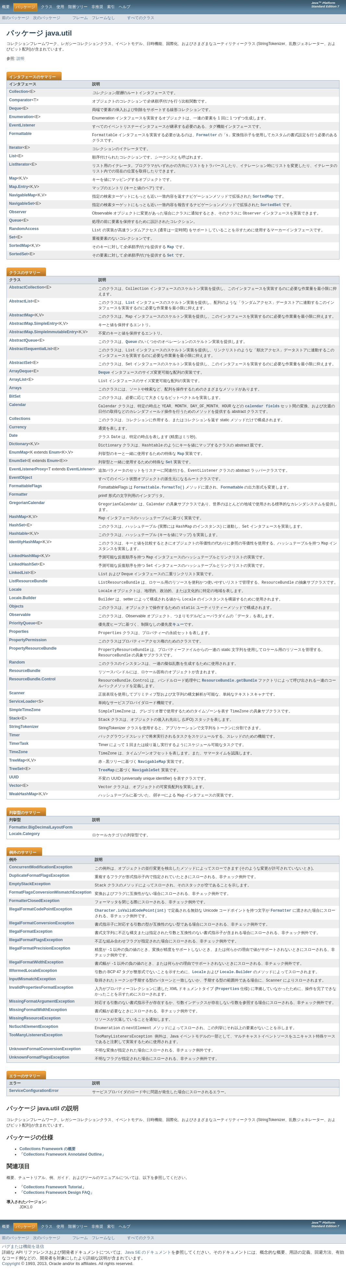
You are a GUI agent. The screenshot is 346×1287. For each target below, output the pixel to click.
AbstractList (20, 304)
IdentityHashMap (25, 550)
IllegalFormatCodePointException (40, 923)
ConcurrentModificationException (40, 881)
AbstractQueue (23, 343)
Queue (15, 221)
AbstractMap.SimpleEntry (33, 326)
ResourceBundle (25, 682)
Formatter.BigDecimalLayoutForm (41, 841)
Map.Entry (18, 187)
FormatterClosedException (34, 915)
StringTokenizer (24, 739)
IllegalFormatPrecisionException (39, 963)
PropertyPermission (28, 651)
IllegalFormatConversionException (41, 938)
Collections (19, 424)
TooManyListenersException (36, 1052)
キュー (178, 635)
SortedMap (19, 247)
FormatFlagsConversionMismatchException (50, 907)
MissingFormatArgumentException (42, 1018)
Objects (16, 616)
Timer (14, 747)
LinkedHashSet (23, 573)
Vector (15, 799)
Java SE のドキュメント (148, 1269)
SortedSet (18, 256)
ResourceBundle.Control (32, 690)
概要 (6, 7)
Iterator (16, 148)
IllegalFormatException (31, 946)
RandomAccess (24, 230)
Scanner (17, 705)
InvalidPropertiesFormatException (41, 1003)
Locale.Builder (22, 608)
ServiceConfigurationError (34, 1108)
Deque (15, 108)
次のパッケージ (46, 18)
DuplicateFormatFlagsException (39, 889)
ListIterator (19, 164)
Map (13, 178)
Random (17, 674)
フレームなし (103, 18)
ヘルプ (124, 7)
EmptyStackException (30, 898)
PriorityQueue (22, 634)
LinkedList (19, 581)
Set (12, 238)
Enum (54, 458)
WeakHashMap (23, 808)
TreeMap (17, 773)
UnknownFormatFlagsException (39, 1074)
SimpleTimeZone (25, 722)
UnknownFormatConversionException (45, 1066)
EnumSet (17, 467)
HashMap (18, 524)
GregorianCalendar (27, 510)
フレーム (80, 18)
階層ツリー (78, 7)
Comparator (20, 100)
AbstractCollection (26, 289)
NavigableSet (21, 204)
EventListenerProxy (27, 475)
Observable (19, 625)
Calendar (17, 409)
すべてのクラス (140, 18)
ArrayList (17, 384)
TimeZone (18, 764)
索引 (111, 7)
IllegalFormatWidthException (36, 977)
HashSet (17, 533)
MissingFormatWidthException (38, 1026)
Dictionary (18, 449)
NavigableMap (22, 195)
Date (13, 440)
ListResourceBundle (28, 590)
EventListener (22, 125)
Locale (15, 599)
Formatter (18, 501)
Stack (14, 730)
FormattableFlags (25, 492)
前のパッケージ (15, 18)
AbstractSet (20, 366)
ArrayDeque (20, 375)
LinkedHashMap (24, 564)
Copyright (11, 1280)
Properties (19, 642)
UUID (14, 790)
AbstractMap (21, 318)
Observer (17, 213)
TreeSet (16, 782)
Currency (17, 432)
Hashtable (18, 541)
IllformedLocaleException (33, 986)
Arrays (15, 392)
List (12, 156)
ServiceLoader (22, 713)
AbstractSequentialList (30, 352)
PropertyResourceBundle (33, 659)
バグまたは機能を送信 (23, 1263)
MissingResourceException (35, 1034)
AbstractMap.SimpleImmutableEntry (43, 335)
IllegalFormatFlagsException (36, 954)
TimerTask (19, 756)
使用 (60, 7)
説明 (20, 58)
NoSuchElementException (33, 1043)
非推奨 (97, 7)
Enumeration (21, 117)
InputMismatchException (32, 995)
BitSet (14, 401)
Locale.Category (24, 848)
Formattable (20, 133)
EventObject (20, 484)
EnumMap (18, 458)
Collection (18, 91)
